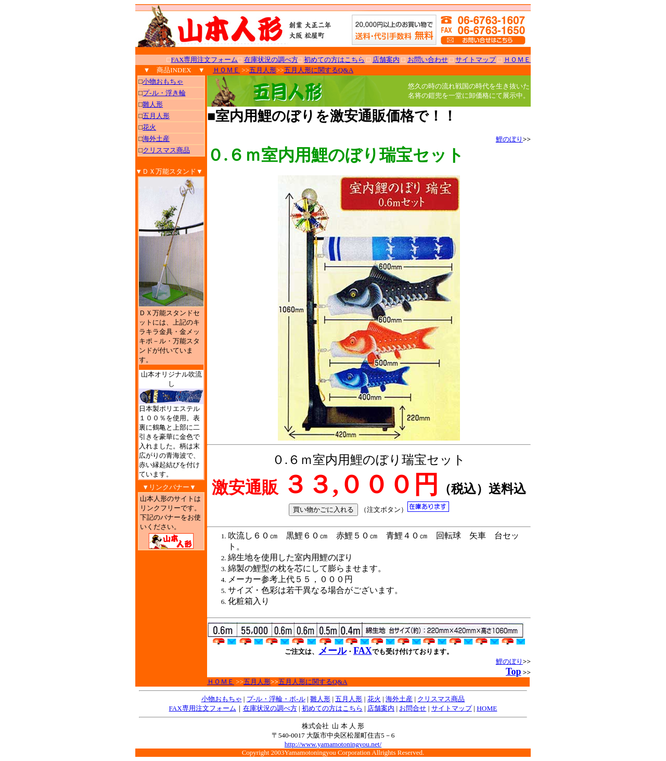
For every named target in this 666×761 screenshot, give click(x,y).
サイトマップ (451, 708)
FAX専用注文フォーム (204, 59)
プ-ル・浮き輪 (164, 93)
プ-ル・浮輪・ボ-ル (276, 699)
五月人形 (156, 116)
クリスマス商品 (166, 150)
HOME (487, 708)
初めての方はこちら (332, 708)
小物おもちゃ (163, 81)
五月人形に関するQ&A (319, 70)
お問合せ (412, 708)
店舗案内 (380, 708)
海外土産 (156, 139)
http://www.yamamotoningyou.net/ (333, 744)
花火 (149, 127)
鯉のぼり (509, 139)
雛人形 (153, 104)
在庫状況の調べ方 (270, 708)
